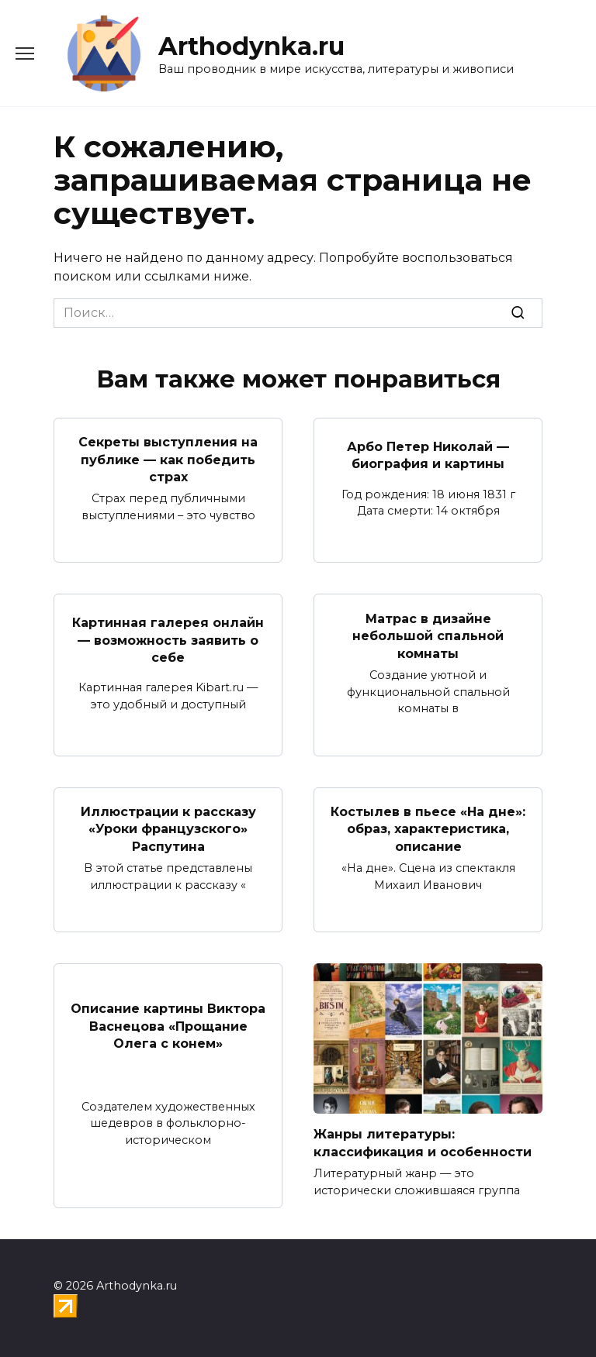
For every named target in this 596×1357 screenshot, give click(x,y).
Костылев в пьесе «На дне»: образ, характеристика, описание (428, 829)
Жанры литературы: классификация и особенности (423, 1143)
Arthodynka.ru (251, 46)
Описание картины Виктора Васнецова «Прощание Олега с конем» (168, 1026)
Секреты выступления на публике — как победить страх (168, 459)
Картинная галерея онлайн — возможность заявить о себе (168, 640)
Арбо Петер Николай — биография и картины (428, 454)
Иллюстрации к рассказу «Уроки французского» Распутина (168, 829)
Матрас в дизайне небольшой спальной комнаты (428, 635)
